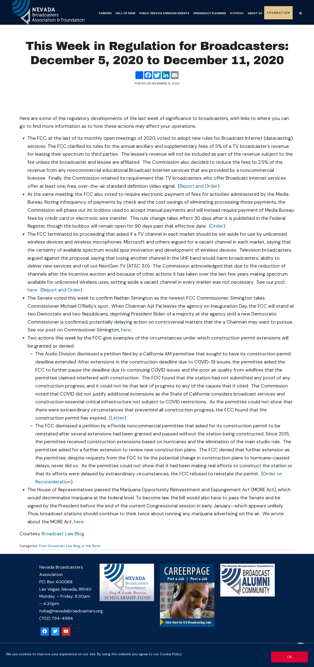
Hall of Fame (125, 13)
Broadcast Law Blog (62, 534)
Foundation (278, 12)
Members (237, 13)
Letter (117, 418)
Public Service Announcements (164, 13)
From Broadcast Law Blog (59, 546)
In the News (91, 546)
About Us (255, 13)
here (32, 290)
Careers (105, 13)
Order (216, 226)
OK (289, 657)
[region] (157, 655)
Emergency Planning (209, 13)
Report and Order (199, 186)
